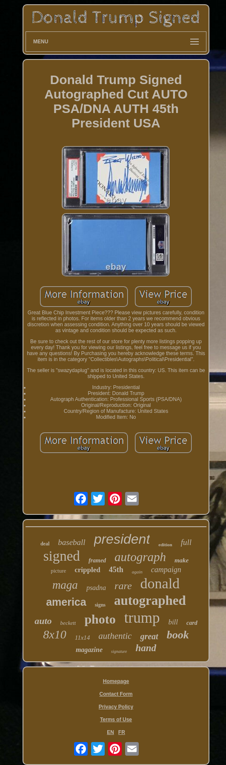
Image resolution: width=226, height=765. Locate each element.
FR (121, 732)
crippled (87, 570)
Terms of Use (116, 720)
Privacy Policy (116, 707)
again (137, 571)
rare (123, 585)
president (122, 539)
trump (142, 618)
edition (165, 544)
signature (119, 651)
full (186, 542)
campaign (166, 569)
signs (100, 605)
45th (116, 569)
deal (44, 544)
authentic (115, 636)
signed (61, 556)
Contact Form (115, 694)
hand (145, 648)
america (66, 602)
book (178, 635)
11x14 (82, 637)
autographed (150, 600)
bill (173, 622)
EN (110, 732)
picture (58, 570)
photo (99, 619)
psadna (96, 587)
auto (42, 620)
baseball (71, 542)
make (182, 560)
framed (97, 560)
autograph (140, 557)
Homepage (116, 681)
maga (65, 585)
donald (160, 583)
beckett (68, 623)
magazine (89, 649)
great (149, 636)
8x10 (54, 634)
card (191, 623)
